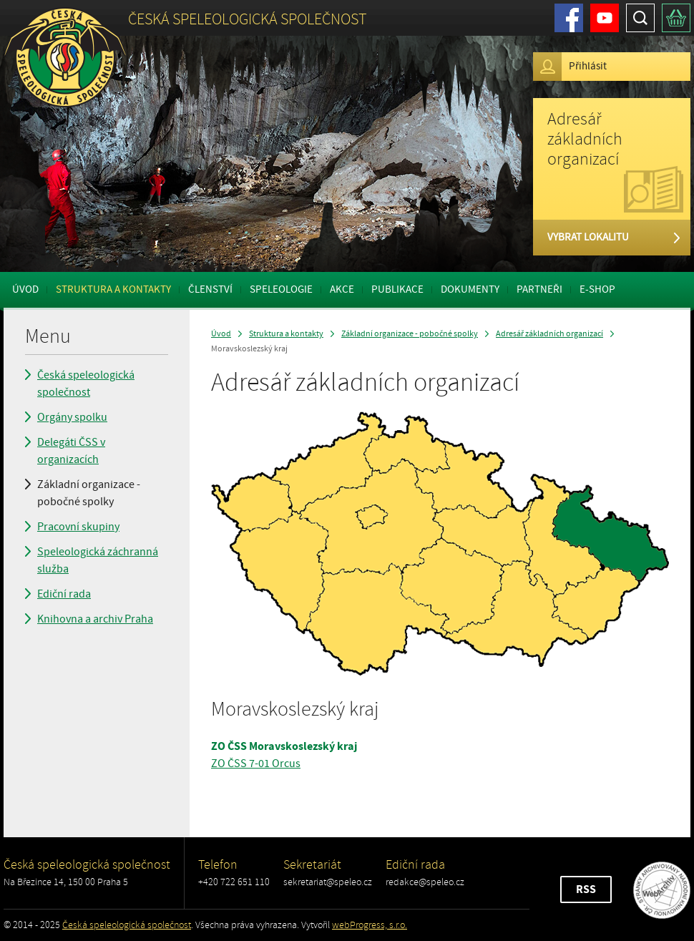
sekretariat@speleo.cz (327, 882)
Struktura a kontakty (113, 289)
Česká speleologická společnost (86, 383)
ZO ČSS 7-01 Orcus (255, 763)
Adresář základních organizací (549, 333)
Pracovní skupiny (78, 527)
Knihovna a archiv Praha (95, 619)
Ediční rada (64, 594)
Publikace (397, 289)
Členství (210, 289)
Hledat (640, 18)
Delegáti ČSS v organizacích (71, 451)
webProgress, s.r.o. (369, 925)
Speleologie (281, 289)
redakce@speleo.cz (425, 882)
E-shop (597, 289)
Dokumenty (470, 289)
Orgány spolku (72, 417)
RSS (586, 889)
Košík (676, 18)
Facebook (568, 18)
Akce (342, 289)
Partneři (539, 289)
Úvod (25, 289)
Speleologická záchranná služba (97, 560)
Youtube (604, 18)
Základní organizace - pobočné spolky (88, 493)
